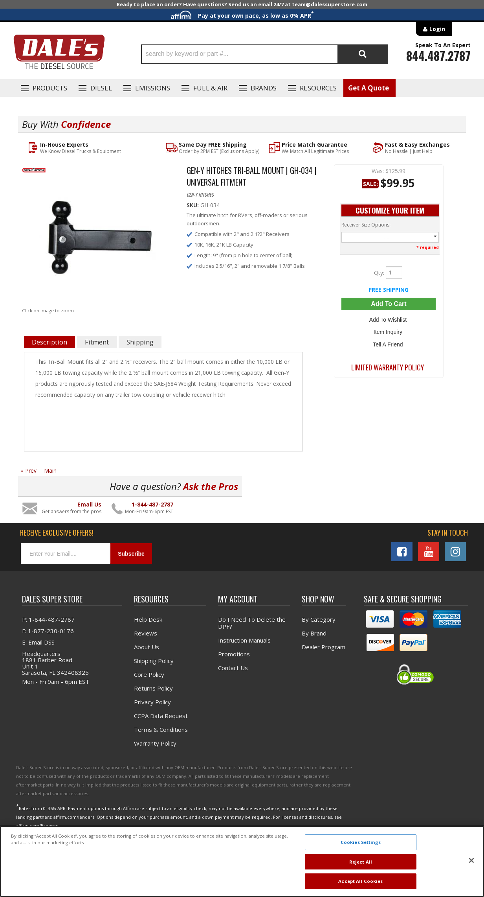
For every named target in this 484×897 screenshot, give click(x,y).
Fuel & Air (210, 87)
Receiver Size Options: (365, 224)
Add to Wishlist (388, 319)
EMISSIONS (152, 87)
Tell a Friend (388, 342)
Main (50, 470)
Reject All (360, 862)
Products (50, 87)
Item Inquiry (388, 330)
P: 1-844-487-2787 (48, 619)
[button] (264, 54)
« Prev (29, 470)
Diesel (101, 87)
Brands (264, 87)
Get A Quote (368, 87)
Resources (318, 87)
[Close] (471, 860)
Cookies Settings (361, 842)
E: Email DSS (38, 642)
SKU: (193, 205)
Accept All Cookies (360, 881)
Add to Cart (388, 303)
